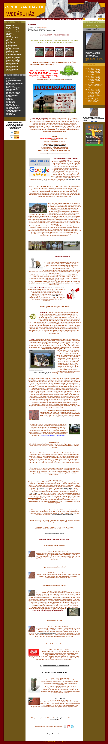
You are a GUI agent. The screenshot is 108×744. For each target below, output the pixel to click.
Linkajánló (9, 113)
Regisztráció (60, 19)
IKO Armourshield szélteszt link (46, 633)
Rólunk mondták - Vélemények (11, 85)
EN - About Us (10, 103)
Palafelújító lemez (11, 53)
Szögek (8, 44)
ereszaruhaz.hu (14, 129)
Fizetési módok (11, 79)
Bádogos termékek (12, 51)
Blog (7, 82)
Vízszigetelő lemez (11, 45)
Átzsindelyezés (10, 101)
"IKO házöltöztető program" (42, 373)
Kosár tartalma (92, 22)
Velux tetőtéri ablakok (12, 38)
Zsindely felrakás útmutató (14, 83)
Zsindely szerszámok (12, 48)
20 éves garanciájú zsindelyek (12, 67)
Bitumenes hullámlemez (13, 54)
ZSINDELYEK (10, 26)
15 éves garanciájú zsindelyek (12, 70)
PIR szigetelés (10, 41)
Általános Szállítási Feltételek (12, 96)
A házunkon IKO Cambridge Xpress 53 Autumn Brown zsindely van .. (93, 118)
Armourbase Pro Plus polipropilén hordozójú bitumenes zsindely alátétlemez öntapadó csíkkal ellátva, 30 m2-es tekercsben (95, 93)
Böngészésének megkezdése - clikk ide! (54, 533)
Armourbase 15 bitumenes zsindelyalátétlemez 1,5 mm (95, 86)
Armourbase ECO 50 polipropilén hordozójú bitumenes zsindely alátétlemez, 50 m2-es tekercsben (94, 79)
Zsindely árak (10, 104)
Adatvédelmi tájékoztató (13, 110)
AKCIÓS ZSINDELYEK (13, 27)
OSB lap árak (10, 35)
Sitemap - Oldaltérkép (12, 109)
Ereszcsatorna (10, 42)
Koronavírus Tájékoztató (13, 80)
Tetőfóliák (9, 33)
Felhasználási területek (13, 107)
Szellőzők (9, 39)
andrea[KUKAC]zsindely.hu (56, 296)
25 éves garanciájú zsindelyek (12, 64)
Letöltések (9, 100)
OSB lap (77, 120)
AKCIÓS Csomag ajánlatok (14, 29)
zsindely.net (18, 124)
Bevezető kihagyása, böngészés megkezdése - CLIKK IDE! (54, 153)
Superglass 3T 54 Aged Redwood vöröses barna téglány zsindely (93, 54)
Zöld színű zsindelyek (12, 59)
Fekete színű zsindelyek (13, 62)
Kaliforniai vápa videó (67, 417)
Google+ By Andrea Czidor (54, 734)
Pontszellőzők (60, 698)
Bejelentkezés (51, 19)
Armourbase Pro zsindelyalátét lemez (54, 672)
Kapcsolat (80, 19)
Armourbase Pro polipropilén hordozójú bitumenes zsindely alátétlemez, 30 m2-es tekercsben (94, 71)
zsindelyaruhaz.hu (14, 127)
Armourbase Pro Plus (35, 493)
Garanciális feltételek (12, 94)
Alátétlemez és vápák (12, 32)
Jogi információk (11, 112)
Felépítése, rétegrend (12, 106)
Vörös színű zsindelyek (13, 57)
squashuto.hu (18, 126)
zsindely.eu (9, 126)
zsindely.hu (10, 124)
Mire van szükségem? (13, 88)
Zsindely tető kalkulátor (13, 92)
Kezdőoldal (42, 19)
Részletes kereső (71, 19)
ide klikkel (69, 79)
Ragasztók (9, 47)
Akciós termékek (93, 29)
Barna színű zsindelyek (13, 60)
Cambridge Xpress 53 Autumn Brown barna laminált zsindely (94, 100)
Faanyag (8, 36)
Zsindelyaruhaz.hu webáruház (59, 741)
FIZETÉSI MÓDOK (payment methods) (54, 145)
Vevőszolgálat (10, 115)
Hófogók (8, 50)
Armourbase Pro (42, 488)
